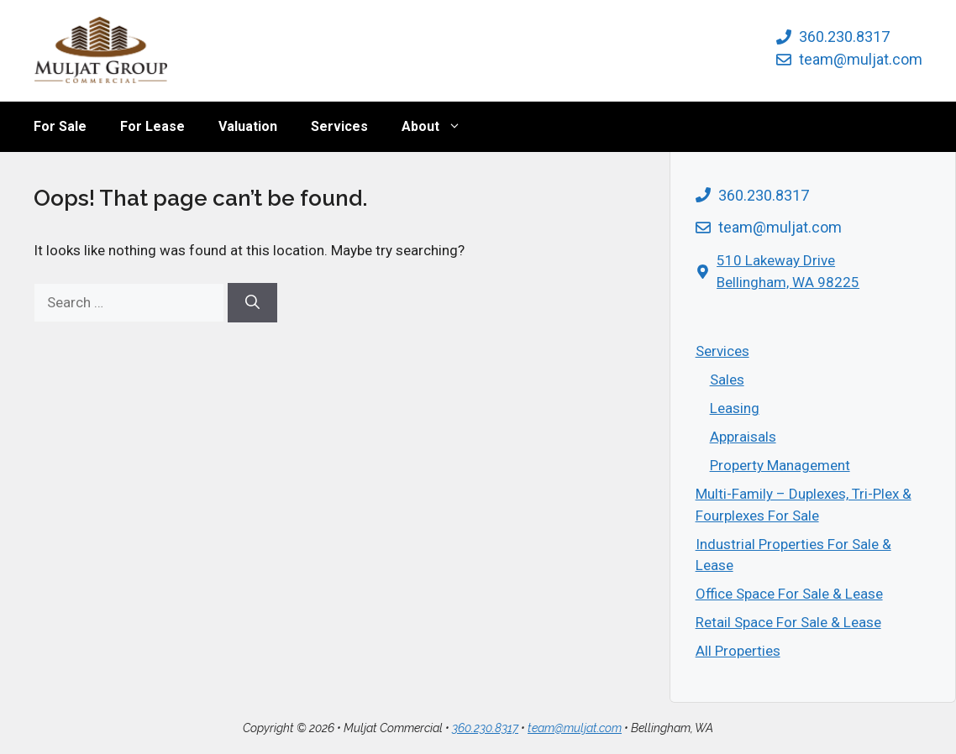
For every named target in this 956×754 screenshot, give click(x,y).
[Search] (252, 303)
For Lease (152, 126)
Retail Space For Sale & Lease (788, 622)
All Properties (738, 650)
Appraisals (743, 436)
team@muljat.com (860, 59)
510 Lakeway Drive (776, 260)
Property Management (780, 465)
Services (339, 126)
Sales (727, 379)
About (440, 127)
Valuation (247, 126)
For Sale (60, 126)
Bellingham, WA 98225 (788, 282)
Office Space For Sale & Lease (789, 593)
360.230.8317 (844, 36)
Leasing (734, 408)
